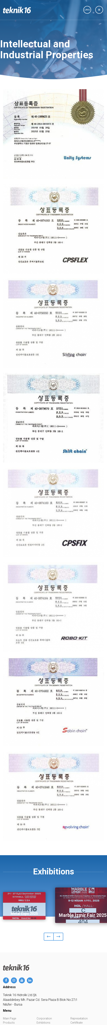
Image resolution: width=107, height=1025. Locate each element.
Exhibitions (43, 1022)
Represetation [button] (79, 1018)
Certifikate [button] (76, 1022)
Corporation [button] (44, 1018)
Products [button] (9, 1022)
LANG (87, 10)
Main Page (9, 1018)
